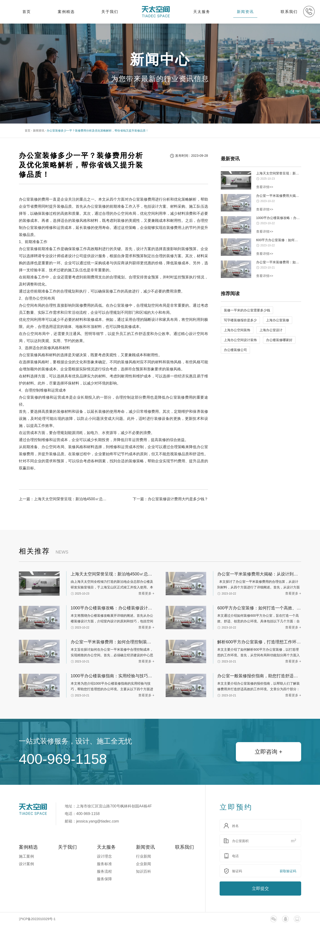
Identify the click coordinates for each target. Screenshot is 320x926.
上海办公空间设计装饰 (240, 340)
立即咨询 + (268, 751)
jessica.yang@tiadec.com (97, 821)
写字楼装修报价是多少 (240, 320)
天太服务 (201, 12)
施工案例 (26, 856)
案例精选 (66, 12)
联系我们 (289, 12)
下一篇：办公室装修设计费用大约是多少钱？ (170, 499)
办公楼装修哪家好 (279, 340)
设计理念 (104, 856)
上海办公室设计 (271, 330)
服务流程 (104, 871)
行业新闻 (143, 856)
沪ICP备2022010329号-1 (37, 919)
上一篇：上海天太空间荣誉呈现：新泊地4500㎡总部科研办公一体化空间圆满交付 (64, 499)
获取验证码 (288, 871)
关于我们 (109, 12)
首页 (26, 12)
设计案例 (26, 864)
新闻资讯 (245, 12)
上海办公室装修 (277, 320)
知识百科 (143, 871)
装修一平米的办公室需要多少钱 (247, 310)
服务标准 (104, 864)
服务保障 (104, 879)
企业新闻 (143, 864)
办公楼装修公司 (235, 350)
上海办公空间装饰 (237, 330)
